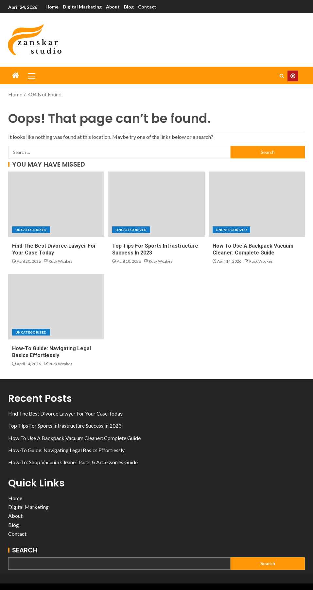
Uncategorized (31, 230)
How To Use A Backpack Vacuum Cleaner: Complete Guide (74, 438)
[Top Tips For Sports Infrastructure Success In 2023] (156, 204)
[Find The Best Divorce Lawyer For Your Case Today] (56, 204)
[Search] (282, 76)
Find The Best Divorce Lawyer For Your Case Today (65, 413)
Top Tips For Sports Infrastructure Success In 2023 (64, 425)
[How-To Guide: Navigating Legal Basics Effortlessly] (56, 306)
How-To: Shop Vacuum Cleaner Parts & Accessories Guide (73, 462)
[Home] (15, 75)
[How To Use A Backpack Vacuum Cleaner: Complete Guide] (257, 204)
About (113, 6)
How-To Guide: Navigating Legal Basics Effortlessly (66, 450)
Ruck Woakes (60, 261)
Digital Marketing (82, 6)
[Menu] (31, 76)
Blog (129, 6)
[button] (31, 76)
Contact (147, 6)
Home (52, 6)
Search (25, 550)
